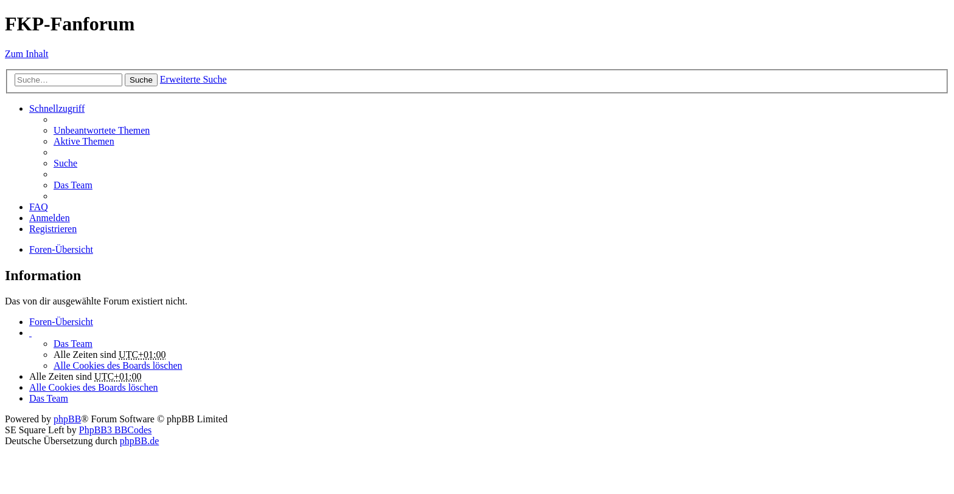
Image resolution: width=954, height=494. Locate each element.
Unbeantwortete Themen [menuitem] (102, 130)
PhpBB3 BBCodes (115, 430)
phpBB (67, 419)
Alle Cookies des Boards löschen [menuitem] (118, 365)
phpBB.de (139, 441)
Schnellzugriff (57, 108)
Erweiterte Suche (193, 79)
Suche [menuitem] (65, 163)
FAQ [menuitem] (38, 207)
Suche (141, 79)
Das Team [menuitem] (73, 185)
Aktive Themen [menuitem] (84, 141)
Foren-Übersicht (61, 322)
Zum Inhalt (27, 54)
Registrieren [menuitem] (53, 229)
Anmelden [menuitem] (49, 218)
